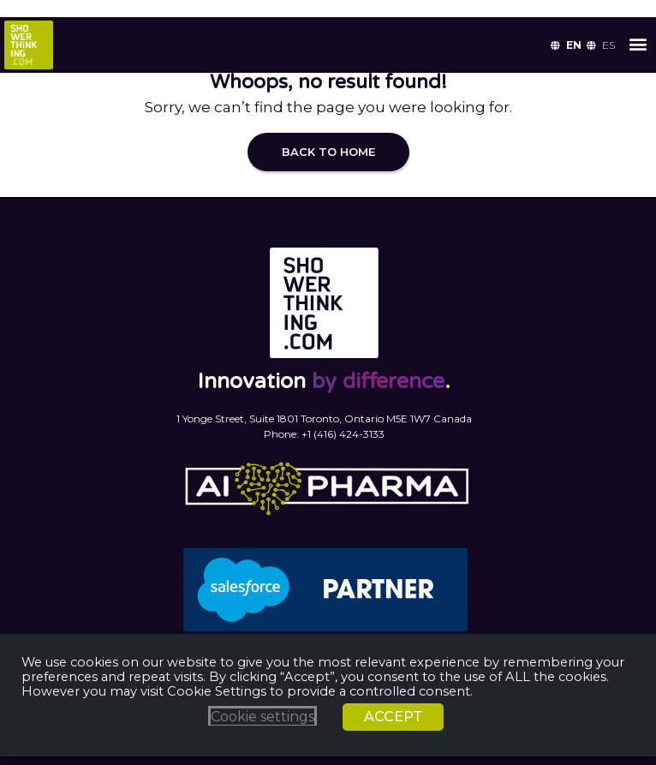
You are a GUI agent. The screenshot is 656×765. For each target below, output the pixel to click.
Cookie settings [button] (262, 716)
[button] (637, 43)
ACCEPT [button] (393, 716)
